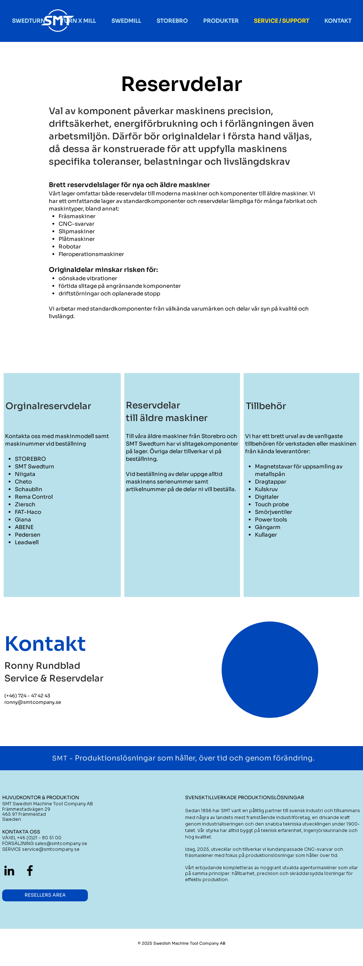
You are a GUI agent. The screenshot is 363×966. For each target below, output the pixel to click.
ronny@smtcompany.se (32, 702)
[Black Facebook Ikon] (30, 870)
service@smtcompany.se (51, 849)
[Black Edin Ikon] (9, 870)
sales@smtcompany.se (61, 843)
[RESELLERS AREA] (45, 895)
